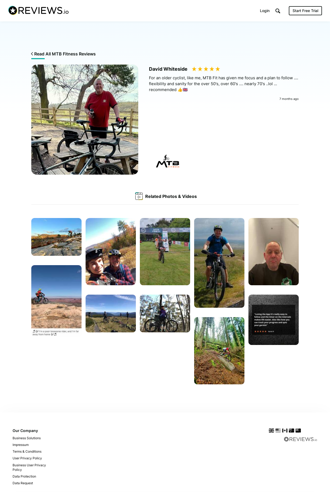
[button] (278, 10)
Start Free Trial (305, 10)
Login (265, 10)
